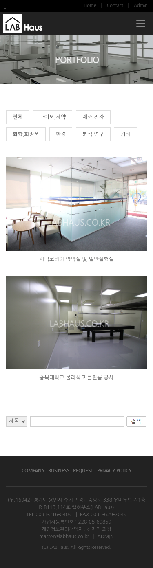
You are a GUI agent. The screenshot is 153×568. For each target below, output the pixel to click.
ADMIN (105, 536)
